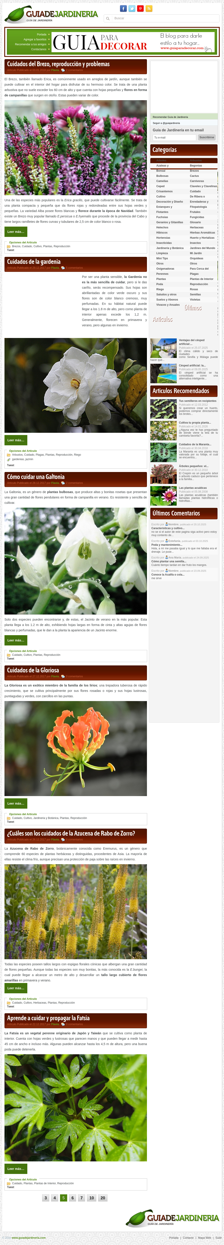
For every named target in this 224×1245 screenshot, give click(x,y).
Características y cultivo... (168, 528)
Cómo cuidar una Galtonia (36, 477)
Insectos (195, 243)
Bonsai (160, 170)
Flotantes (162, 212)
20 (103, 1198)
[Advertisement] (42, 305)
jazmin (29, 459)
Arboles (161, 160)
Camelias (162, 181)
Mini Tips (162, 258)
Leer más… (15, 232)
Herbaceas (39, 1002)
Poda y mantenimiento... (166, 544)
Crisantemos (164, 191)
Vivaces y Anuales (168, 304)
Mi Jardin (196, 253)
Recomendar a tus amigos (30, 44)
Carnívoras (197, 181)
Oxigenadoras (165, 268)
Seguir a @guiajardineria (166, 123)
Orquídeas (196, 258)
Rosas (194, 289)
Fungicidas (197, 217)
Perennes (162, 273)
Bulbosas (162, 176)
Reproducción (62, 246)
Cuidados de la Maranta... (195, 444)
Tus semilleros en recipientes (197, 401)
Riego (77, 454)
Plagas (40, 454)
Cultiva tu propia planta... (195, 422)
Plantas (47, 246)
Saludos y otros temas (166, 296)
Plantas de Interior (45, 1183)
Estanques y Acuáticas (164, 208)
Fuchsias (162, 217)
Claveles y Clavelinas (203, 186)
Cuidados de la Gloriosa (33, 670)
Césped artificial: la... (192, 365)
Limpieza (162, 253)
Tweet (10, 250)
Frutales (195, 212)
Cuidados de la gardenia (33, 262)
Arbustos (17, 454)
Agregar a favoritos (35, 39)
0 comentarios (74, 676)
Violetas (195, 299)
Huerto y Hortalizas (202, 237)
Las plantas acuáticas (193, 487)
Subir (218, 1237)
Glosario (195, 222)
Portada (41, 34)
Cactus (194, 176)
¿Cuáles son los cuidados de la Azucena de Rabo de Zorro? (71, 833)
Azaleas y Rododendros (165, 167)
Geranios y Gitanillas (169, 222)
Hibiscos (162, 232)
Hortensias (163, 237)
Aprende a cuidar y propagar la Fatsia (48, 1018)
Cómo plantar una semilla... (168, 561)
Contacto (188, 1237)
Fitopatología (198, 206)
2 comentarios (74, 70)
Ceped (160, 186)
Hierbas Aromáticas (202, 232)
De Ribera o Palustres (197, 198)
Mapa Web (204, 1237)
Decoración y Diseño (169, 201)
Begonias (196, 165)
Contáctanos (38, 49)
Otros (160, 263)
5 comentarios (74, 267)
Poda (159, 284)
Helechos (162, 227)
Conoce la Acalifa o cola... (168, 574)
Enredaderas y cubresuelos (199, 203)
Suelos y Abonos (167, 299)
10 (91, 1198)
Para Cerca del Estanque (199, 270)
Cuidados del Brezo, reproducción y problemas (58, 64)
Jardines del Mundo (202, 248)
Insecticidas (164, 243)
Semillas (195, 294)
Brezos (16, 246)
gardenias (18, 459)
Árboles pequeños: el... (194, 466)
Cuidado (27, 246)
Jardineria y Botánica (45, 818)
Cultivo (37, 246)
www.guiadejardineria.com (29, 1237)
